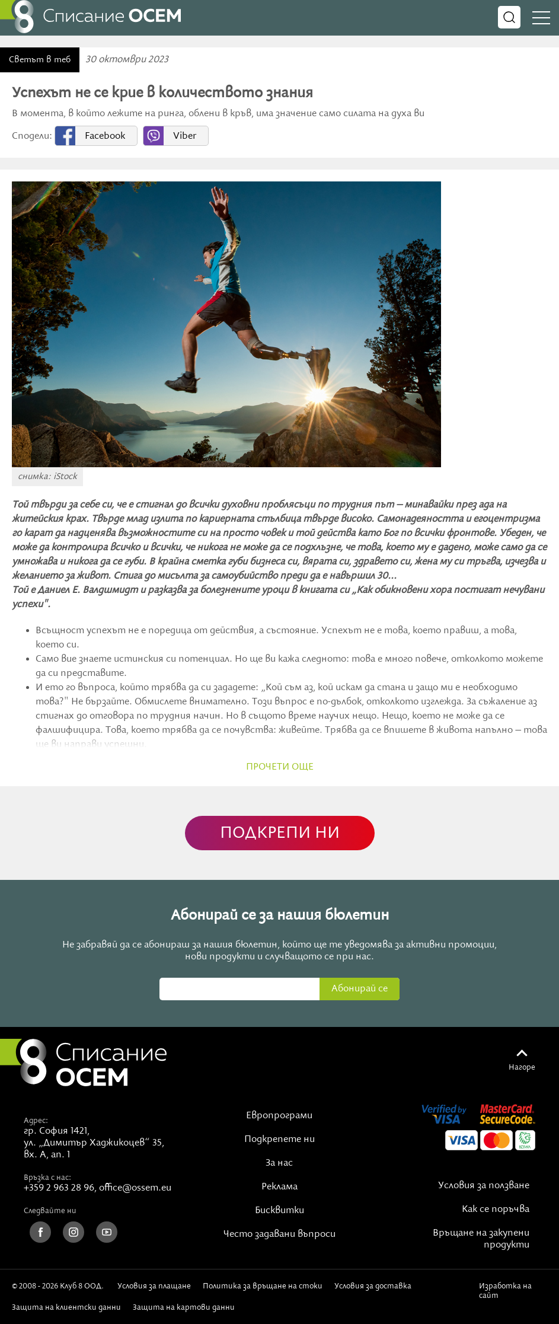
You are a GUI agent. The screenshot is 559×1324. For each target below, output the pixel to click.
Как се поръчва (495, 1209)
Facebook (105, 136)
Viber (184, 136)
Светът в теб (40, 60)
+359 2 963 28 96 (59, 1188)
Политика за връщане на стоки (262, 1286)
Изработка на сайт (505, 1290)
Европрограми (279, 1116)
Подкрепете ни (279, 1140)
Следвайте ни (50, 1210)
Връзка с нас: (47, 1177)
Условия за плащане (154, 1286)
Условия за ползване (483, 1186)
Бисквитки (279, 1211)
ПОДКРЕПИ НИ (280, 833)
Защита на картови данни (184, 1307)
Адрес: (36, 1120)
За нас (279, 1163)
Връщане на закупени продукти (481, 1239)
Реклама (279, 1187)
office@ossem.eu (135, 1188)
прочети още (280, 767)
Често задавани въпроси (279, 1234)
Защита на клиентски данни (66, 1307)
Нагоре (522, 1067)
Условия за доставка (372, 1286)
